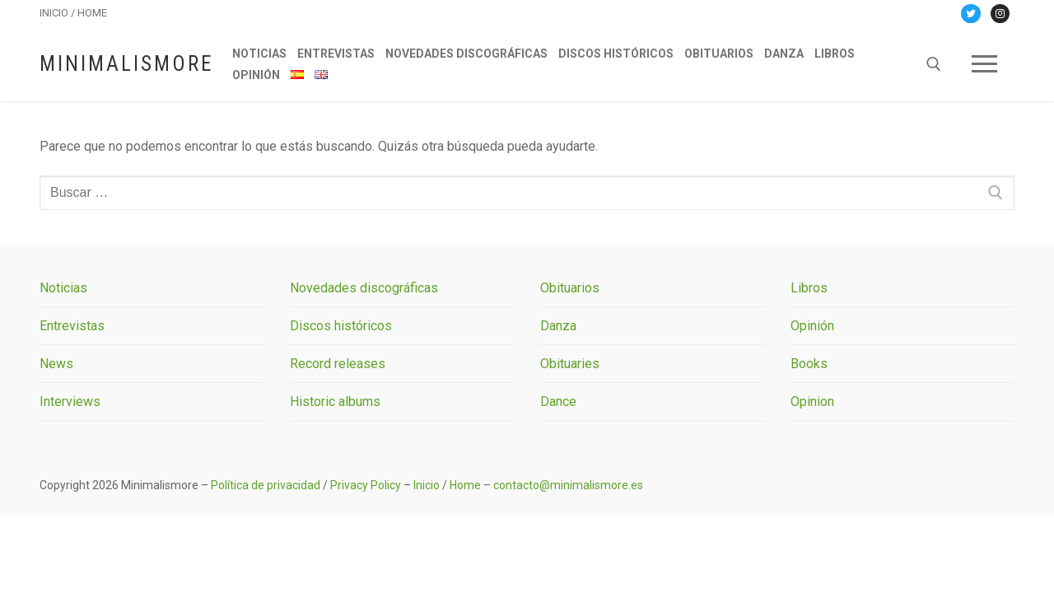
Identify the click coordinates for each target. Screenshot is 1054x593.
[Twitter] (970, 13)
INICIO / (58, 13)
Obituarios (569, 288)
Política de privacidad (265, 485)
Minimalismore (126, 64)
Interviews (70, 401)
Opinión (812, 326)
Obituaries (569, 363)
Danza (558, 326)
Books (809, 363)
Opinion (812, 401)
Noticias (63, 288)
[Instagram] (1000, 13)
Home (465, 485)
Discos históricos (341, 326)
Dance (558, 401)
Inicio (426, 485)
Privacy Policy (365, 485)
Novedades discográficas (364, 288)
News (56, 363)
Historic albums (335, 401)
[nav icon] (984, 64)
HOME (92, 13)
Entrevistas (72, 326)
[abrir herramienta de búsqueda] (933, 64)
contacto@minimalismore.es (568, 485)
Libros (809, 288)
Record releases (337, 363)
